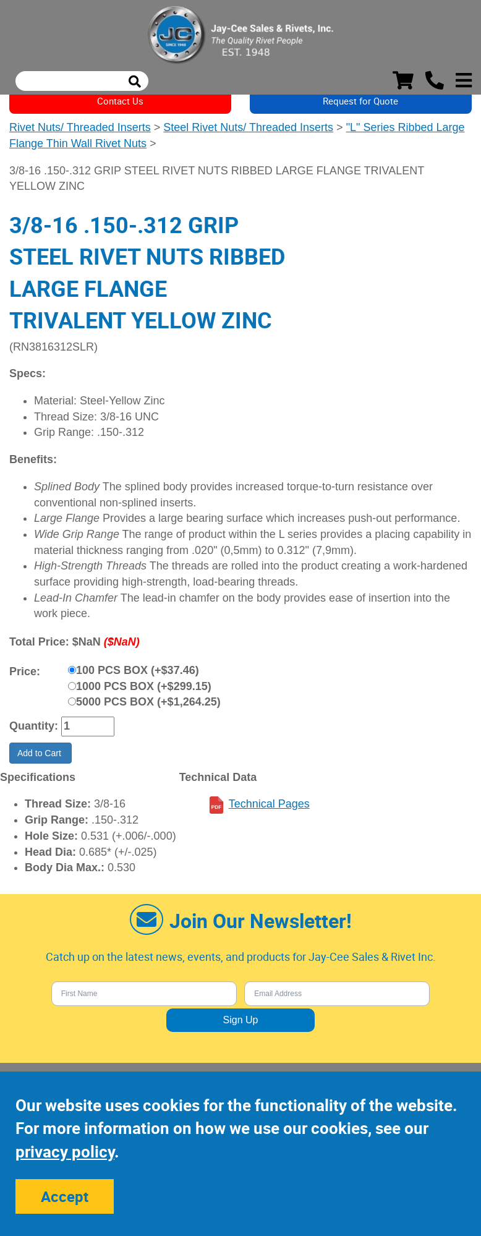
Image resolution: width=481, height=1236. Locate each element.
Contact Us (120, 101)
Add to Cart (40, 753)
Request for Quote (360, 101)
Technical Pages (269, 804)
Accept (64, 1196)
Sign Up (240, 1020)
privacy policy (64, 1151)
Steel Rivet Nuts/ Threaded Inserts (248, 127)
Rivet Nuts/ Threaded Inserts (80, 127)
